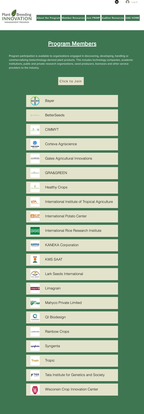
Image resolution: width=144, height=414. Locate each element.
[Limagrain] (80, 288)
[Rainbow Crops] (80, 331)
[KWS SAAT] (80, 259)
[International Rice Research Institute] (80, 230)
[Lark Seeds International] (80, 274)
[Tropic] (80, 360)
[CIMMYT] (80, 129)
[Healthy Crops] (80, 187)
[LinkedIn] (117, 2)
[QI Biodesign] (80, 317)
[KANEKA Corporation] (80, 245)
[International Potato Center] (80, 216)
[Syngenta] (80, 346)
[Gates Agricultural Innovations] (80, 158)
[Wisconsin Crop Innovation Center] (80, 389)
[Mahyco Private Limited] (80, 302)
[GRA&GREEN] (80, 173)
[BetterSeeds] (80, 115)
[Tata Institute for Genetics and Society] (80, 375)
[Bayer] (80, 101)
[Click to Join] (71, 81)
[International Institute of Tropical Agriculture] (80, 201)
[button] (48, 18)
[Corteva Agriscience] (80, 144)
